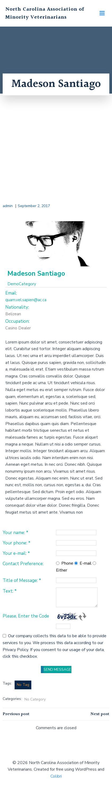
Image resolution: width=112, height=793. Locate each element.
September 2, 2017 (34, 205)
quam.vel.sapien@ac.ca (25, 300)
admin (8, 205)
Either (61, 570)
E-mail (86, 563)
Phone (67, 563)
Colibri (56, 776)
